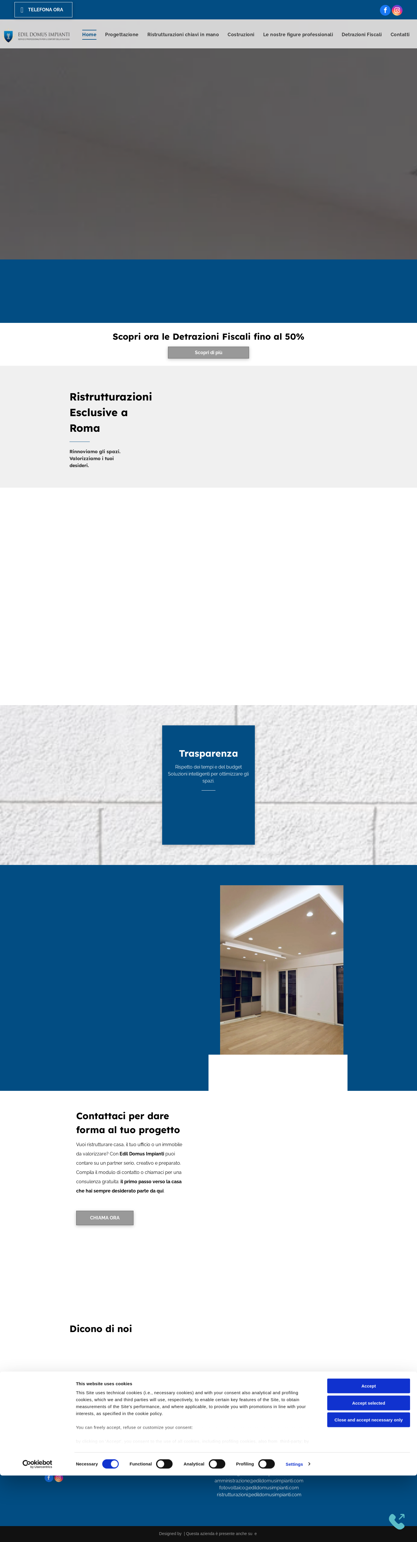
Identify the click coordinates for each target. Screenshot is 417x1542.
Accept (368, 1452)
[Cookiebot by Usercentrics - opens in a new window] (37, 1530)
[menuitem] (89, 35)
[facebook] (385, 11)
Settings (294, 1530)
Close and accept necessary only (368, 1486)
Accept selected (368, 1469)
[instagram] (397, 11)
